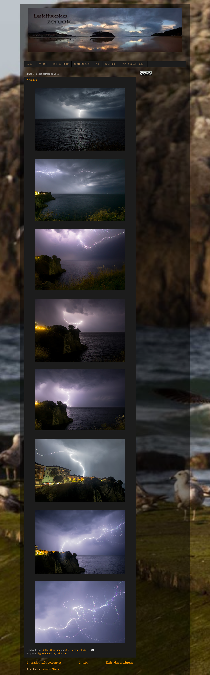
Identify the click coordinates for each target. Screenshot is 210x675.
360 (98, 64)
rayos (52, 653)
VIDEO (43, 64)
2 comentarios (80, 650)
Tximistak (61, 653)
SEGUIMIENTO (60, 64)
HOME (30, 64)
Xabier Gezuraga (51, 650)
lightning (43, 653)
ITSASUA (110, 64)
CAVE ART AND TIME (133, 64)
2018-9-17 (32, 80)
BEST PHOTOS (82, 64)
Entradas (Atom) (51, 669)
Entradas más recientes (44, 662)
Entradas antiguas (119, 662)
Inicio (83, 662)
